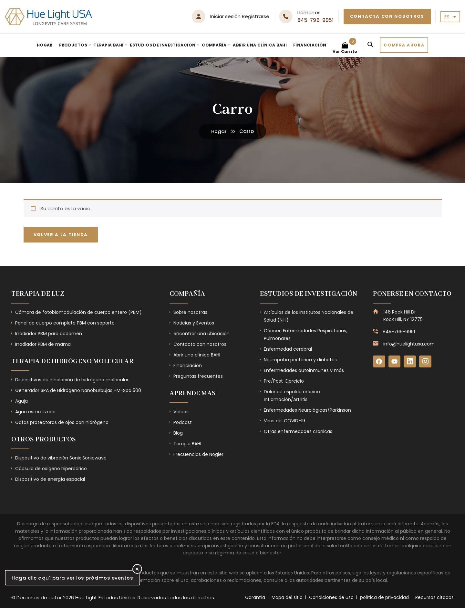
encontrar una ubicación (201, 333)
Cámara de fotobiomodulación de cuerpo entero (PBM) (78, 312)
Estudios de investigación (162, 45)
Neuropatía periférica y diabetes (300, 359)
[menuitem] (450, 16)
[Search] (370, 45)
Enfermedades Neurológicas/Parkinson (307, 410)
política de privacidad (384, 597)
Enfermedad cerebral (288, 349)
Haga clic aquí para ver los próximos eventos (72, 577)
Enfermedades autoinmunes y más (304, 370)
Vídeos (181, 411)
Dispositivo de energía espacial (50, 479)
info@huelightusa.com (409, 344)
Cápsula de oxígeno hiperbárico (51, 468)
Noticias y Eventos (193, 323)
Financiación (309, 45)
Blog (178, 433)
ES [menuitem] (447, 16)
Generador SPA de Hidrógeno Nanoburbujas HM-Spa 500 (78, 390)
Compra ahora (404, 45)
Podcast (182, 422)
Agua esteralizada (35, 411)
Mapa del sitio (287, 597)
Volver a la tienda (61, 235)
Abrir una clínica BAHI (260, 45)
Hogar (45, 45)
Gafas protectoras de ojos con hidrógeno (61, 422)
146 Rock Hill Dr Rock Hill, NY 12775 (403, 315)
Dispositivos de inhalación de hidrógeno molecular (72, 379)
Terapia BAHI (108, 45)
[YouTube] (394, 362)
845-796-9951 (315, 20)
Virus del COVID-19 (284, 420)
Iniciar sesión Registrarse (239, 16)
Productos (73, 45)
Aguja (21, 401)
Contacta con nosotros (387, 16)
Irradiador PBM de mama (43, 344)
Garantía (255, 597)
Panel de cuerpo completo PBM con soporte (65, 323)
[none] (450, 16)
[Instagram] (425, 362)
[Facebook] (379, 362)
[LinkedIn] (410, 362)
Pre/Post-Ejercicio (284, 381)
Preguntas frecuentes (198, 376)
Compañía (214, 45)
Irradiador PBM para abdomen (48, 333)
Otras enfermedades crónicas (298, 431)
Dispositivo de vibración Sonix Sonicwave (61, 458)
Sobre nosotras (190, 312)
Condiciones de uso (331, 597)
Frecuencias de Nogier (198, 454)
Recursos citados (434, 597)
